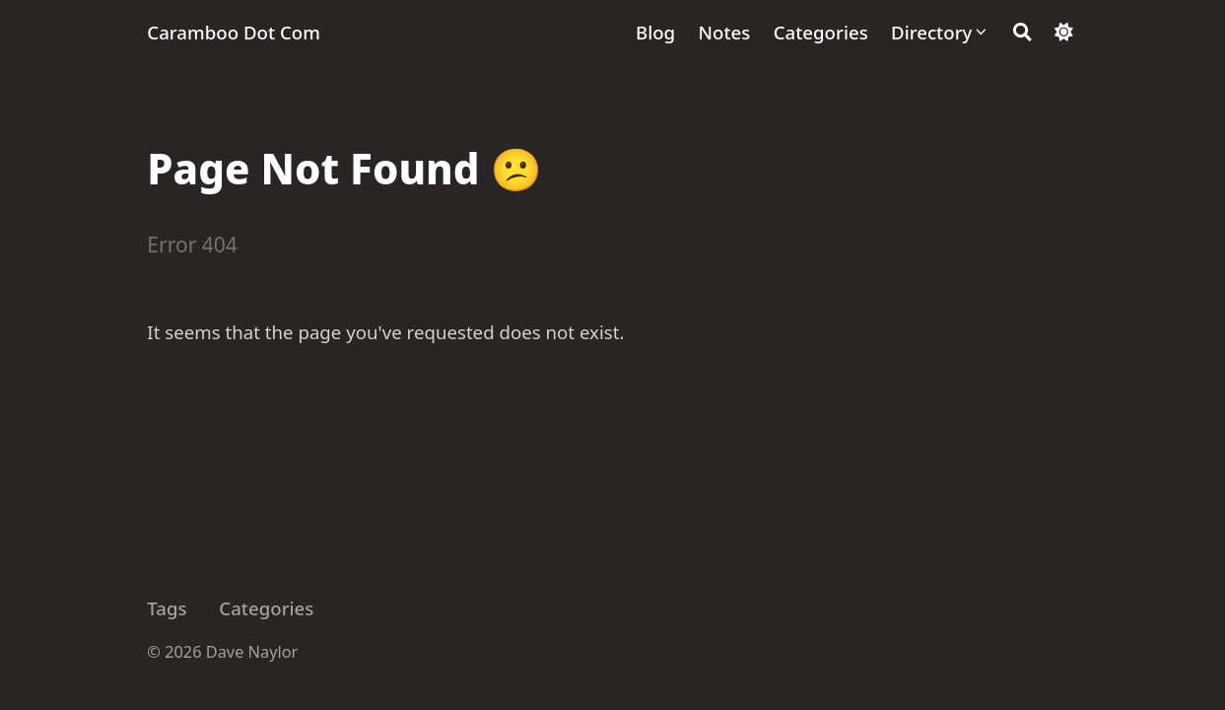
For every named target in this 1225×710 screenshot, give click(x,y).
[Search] (1022, 32)
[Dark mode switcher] (1064, 32)
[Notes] (725, 32)
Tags (166, 608)
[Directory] (940, 32)
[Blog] (655, 32)
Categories (266, 608)
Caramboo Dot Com (233, 32)
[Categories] (821, 32)
